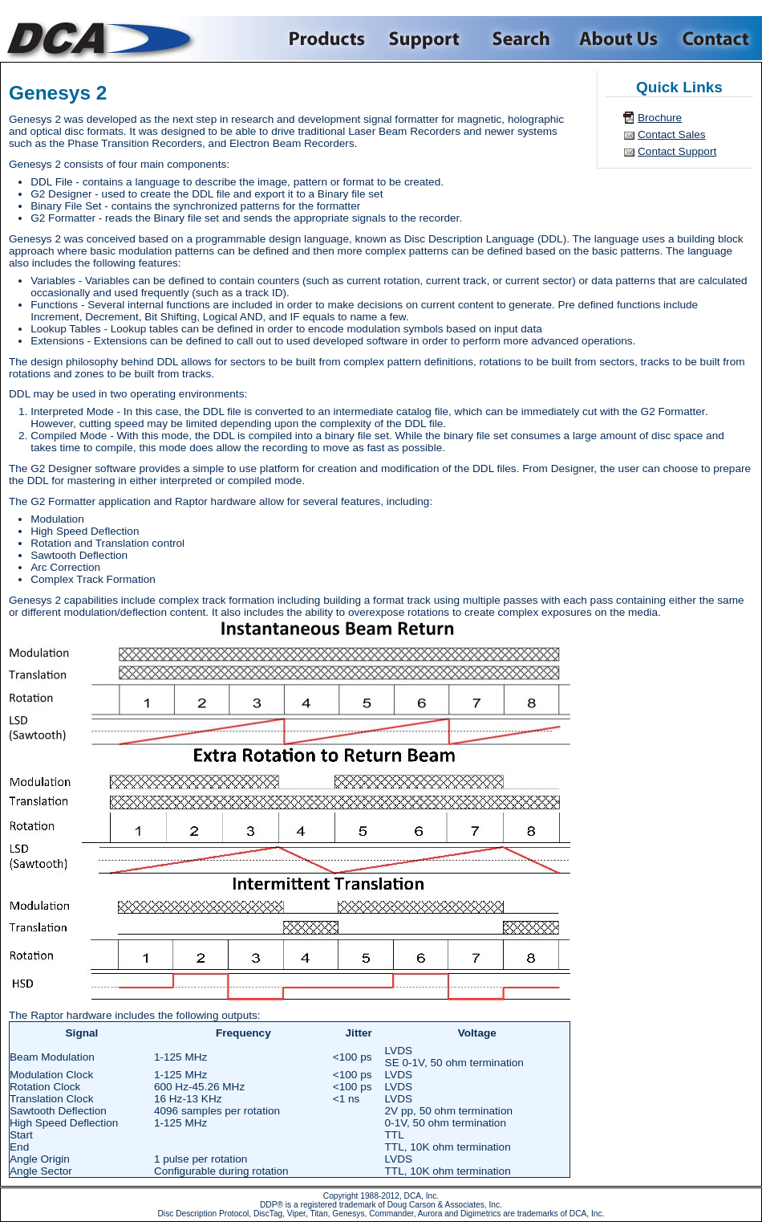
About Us (618, 38)
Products (328, 38)
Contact (716, 38)
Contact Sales (672, 134)
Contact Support (677, 151)
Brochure (660, 118)
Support (426, 38)
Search (520, 38)
